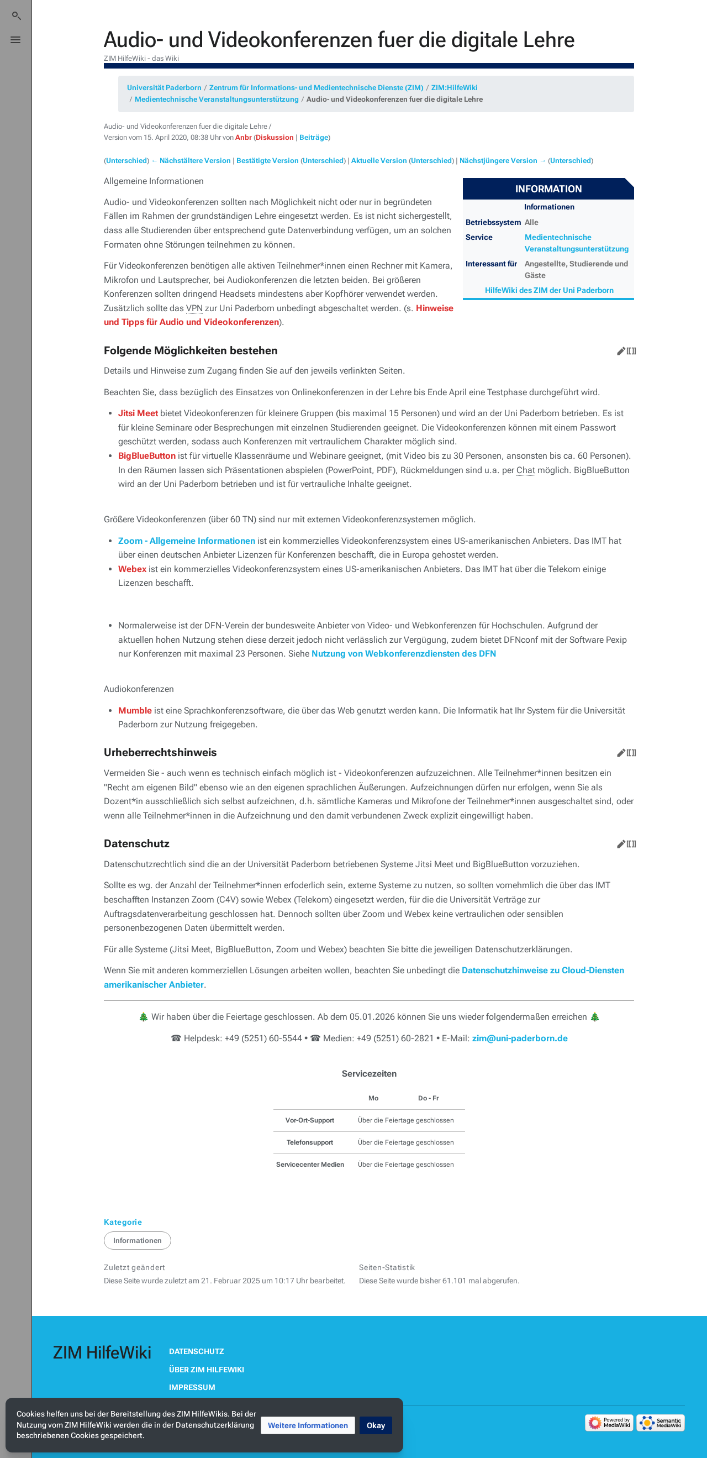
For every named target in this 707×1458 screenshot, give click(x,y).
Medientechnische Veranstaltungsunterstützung (217, 99)
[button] (308, 1425)
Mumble (135, 710)
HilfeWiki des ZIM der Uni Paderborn (549, 290)
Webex (132, 569)
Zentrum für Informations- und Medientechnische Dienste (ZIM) (316, 87)
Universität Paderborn (164, 87)
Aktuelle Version (379, 160)
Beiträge (313, 137)
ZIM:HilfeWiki (454, 87)
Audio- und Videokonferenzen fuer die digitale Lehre (395, 99)
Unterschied (126, 160)
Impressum (192, 1387)
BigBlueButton (147, 455)
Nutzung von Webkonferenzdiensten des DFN (404, 653)
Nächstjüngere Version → (503, 160)
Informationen (137, 1240)
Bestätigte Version (267, 160)
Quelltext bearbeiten (629, 349)
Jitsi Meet (138, 413)
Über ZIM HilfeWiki (206, 1369)
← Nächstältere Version (191, 160)
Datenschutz (196, 1351)
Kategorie (123, 1222)
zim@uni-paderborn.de (520, 1038)
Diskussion (275, 137)
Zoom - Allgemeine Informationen (186, 541)
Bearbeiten (619, 349)
